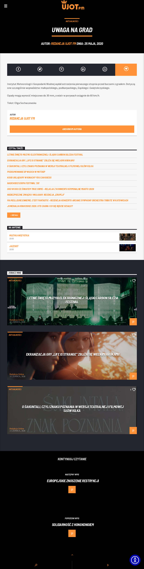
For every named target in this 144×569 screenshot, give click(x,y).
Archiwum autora (72, 129)
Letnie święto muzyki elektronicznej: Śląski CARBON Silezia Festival (45, 154)
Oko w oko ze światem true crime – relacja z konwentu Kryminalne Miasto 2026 (50, 188)
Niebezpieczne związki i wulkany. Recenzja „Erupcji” (36, 194)
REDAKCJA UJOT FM (63, 43)
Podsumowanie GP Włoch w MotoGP (26, 171)
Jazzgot (13, 246)
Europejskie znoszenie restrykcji (73, 481)
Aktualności (72, 21)
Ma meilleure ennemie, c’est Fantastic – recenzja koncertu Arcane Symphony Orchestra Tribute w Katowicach (67, 200)
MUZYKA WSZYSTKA (19, 235)
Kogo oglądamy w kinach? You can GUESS (29, 177)
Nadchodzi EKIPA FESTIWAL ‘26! (23, 183)
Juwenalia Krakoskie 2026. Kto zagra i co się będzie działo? (40, 205)
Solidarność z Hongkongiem (73, 524)
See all (14, 215)
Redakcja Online (17, 320)
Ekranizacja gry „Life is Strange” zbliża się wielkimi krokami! (41, 160)
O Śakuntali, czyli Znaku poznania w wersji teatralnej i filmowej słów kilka (50, 166)
